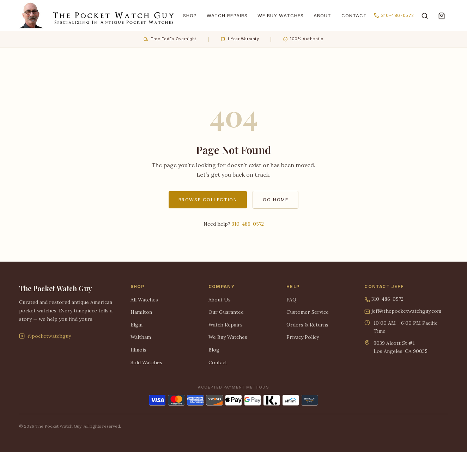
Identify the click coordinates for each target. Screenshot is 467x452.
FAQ (291, 300)
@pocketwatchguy (45, 336)
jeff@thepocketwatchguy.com (402, 311)
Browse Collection (207, 199)
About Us (219, 300)
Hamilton (141, 312)
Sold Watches (146, 362)
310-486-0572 (394, 15)
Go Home (275, 199)
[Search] (424, 15)
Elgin (136, 325)
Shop (190, 15)
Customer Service (307, 312)
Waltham (141, 337)
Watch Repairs (227, 15)
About (322, 15)
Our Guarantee (226, 312)
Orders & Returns (307, 325)
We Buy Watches (280, 15)
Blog (213, 350)
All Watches (144, 300)
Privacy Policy (302, 337)
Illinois (138, 350)
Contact (354, 15)
